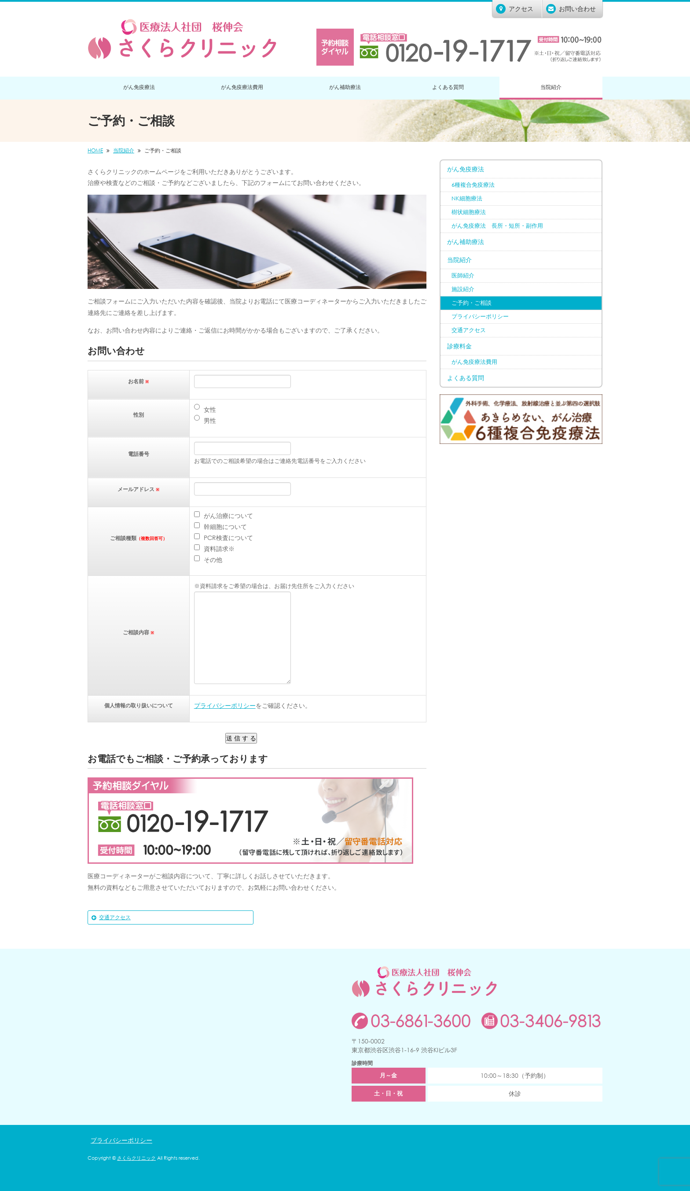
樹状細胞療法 (468, 212)
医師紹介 (462, 275)
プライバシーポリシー (225, 705)
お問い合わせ (571, 9)
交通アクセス (115, 917)
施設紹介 (462, 289)
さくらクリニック (136, 1157)
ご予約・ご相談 (471, 303)
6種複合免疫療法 (473, 185)
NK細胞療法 (466, 198)
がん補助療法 (345, 87)
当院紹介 (551, 87)
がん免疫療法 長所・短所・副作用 (497, 225)
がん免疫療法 (139, 87)
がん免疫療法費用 (242, 87)
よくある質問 (448, 87)
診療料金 (459, 346)
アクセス (514, 9)
